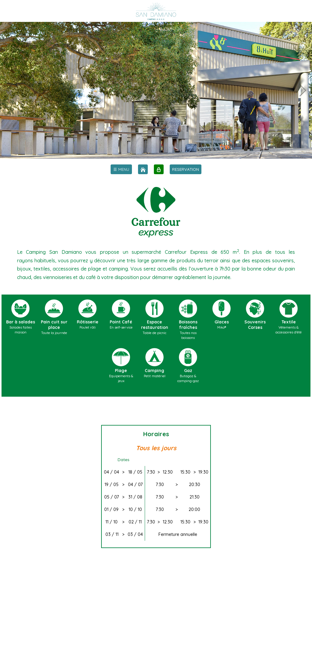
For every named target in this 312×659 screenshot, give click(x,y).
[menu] (121, 169)
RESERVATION (185, 169)
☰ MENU (121, 169)
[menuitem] (121, 169)
